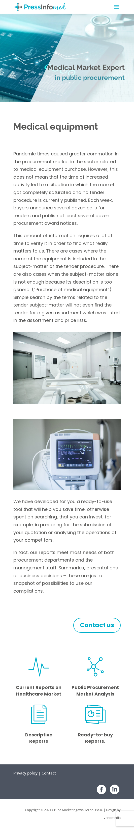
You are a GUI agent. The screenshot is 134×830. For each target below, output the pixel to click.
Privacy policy (25, 773)
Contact (49, 773)
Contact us (97, 625)
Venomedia (112, 817)
